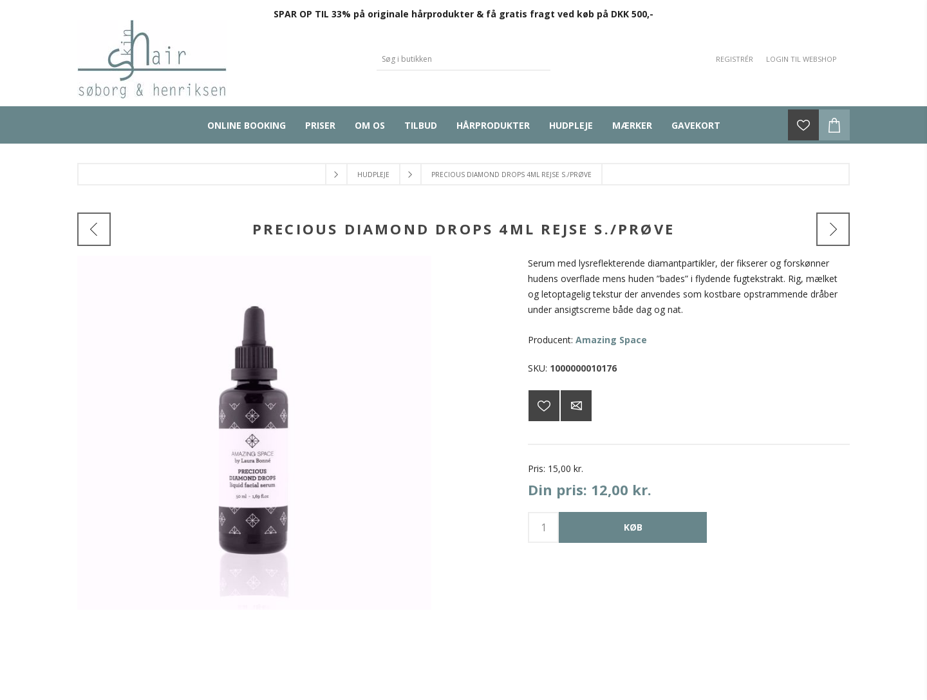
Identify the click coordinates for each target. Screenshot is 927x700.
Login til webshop (801, 59)
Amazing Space (611, 340)
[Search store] (454, 59)
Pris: (536, 468)
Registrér (734, 59)
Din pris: (557, 489)
